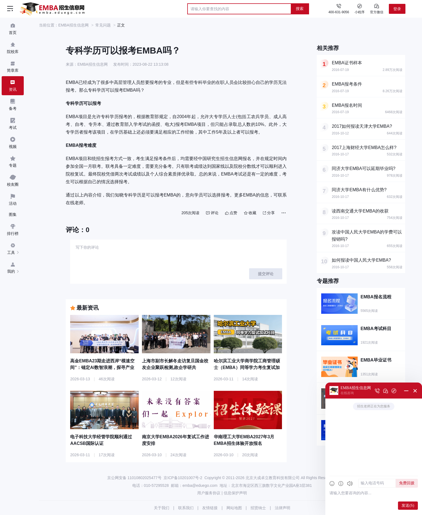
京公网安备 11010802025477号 (134, 478)
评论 (212, 213)
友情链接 (210, 508)
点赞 (231, 213)
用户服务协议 (208, 493)
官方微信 (376, 8)
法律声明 (282, 508)
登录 (397, 9)
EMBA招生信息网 (73, 25)
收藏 (250, 213)
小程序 (360, 8)
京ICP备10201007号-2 (182, 478)
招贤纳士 (258, 508)
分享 (269, 213)
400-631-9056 (338, 12)
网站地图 (234, 508)
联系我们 (186, 508)
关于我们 (161, 508)
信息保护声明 (235, 493)
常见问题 (103, 25)
